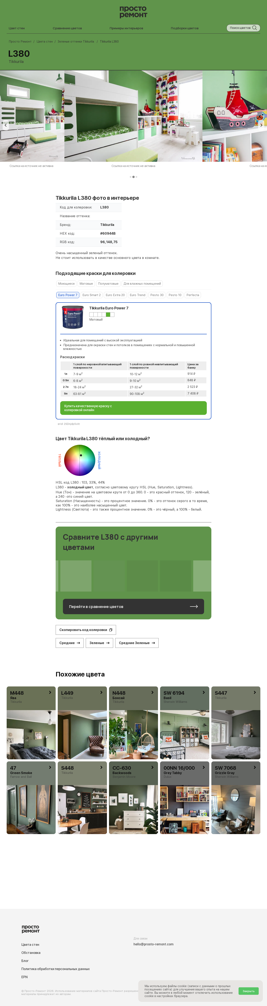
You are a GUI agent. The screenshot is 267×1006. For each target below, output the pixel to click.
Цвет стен (17, 28)
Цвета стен (30, 945)
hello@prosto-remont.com (154, 944)
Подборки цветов (184, 28)
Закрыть (249, 991)
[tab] (130, 177)
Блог (25, 961)
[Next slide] (261, 125)
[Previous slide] (6, 125)
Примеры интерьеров (126, 28)
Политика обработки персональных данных (55, 969)
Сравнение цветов (67, 28)
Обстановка (30, 953)
